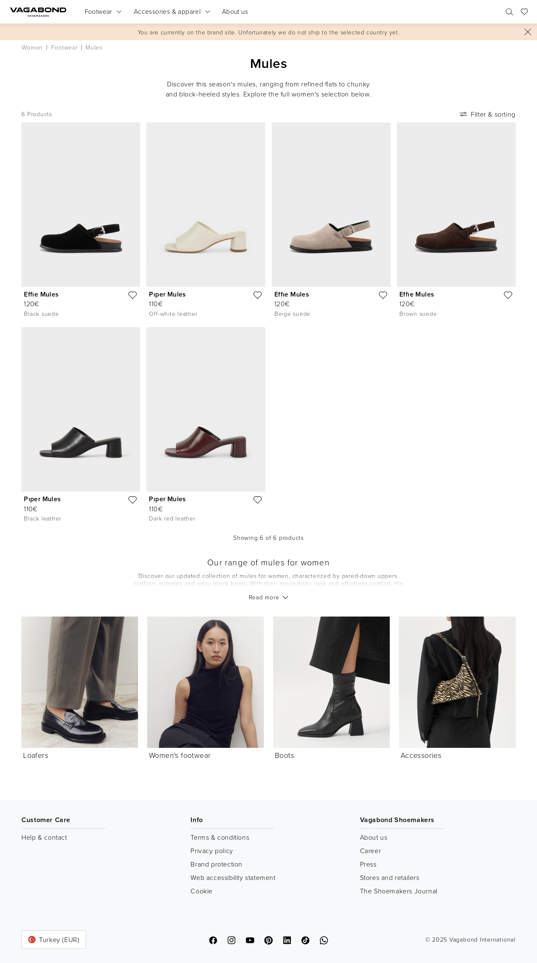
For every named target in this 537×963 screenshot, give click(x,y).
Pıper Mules (167, 294)
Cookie (201, 890)
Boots (284, 755)
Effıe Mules (41, 294)
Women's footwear (180, 755)
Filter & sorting (487, 114)
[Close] (528, 31)
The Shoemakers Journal (399, 890)
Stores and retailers (390, 877)
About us (374, 837)
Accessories (421, 755)
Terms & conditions (219, 837)
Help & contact (44, 837)
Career (370, 850)
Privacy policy (211, 850)
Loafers (35, 755)
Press (368, 864)
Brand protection (216, 864)
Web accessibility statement (232, 877)
